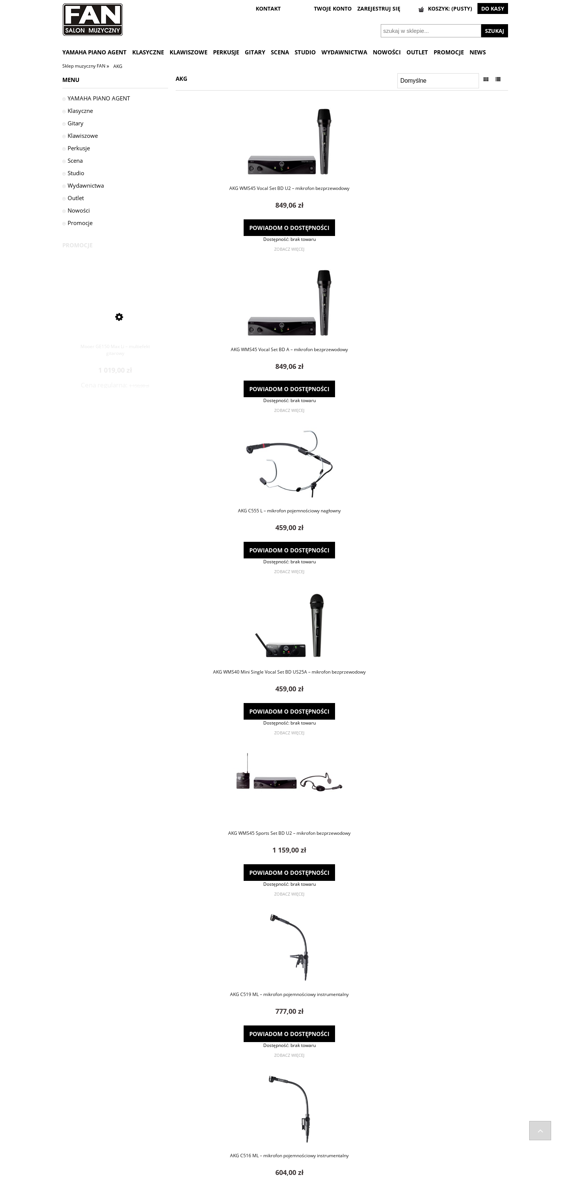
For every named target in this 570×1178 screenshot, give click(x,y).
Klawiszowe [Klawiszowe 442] (83, 135)
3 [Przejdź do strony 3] (345, 1071)
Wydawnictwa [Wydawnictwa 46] (86, 185)
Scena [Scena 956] (75, 160)
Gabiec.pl (303, 1174)
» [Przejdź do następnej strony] (361, 1071)
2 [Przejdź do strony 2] (338, 1071)
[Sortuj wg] (438, 80)
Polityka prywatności (420, 1134)
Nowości (79, 210)
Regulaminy (410, 1124)
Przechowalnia (301, 1134)
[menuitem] (97, 52)
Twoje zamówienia (305, 1115)
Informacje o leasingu (421, 1144)
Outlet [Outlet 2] (76, 198)
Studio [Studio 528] (76, 173)
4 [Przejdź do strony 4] (353, 1071)
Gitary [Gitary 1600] (75, 123)
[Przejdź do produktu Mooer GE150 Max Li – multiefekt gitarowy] (115, 314)
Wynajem (407, 1153)
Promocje (80, 223)
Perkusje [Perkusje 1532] (79, 148)
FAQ (178, 1115)
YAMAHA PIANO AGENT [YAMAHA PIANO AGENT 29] (99, 98)
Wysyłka (71, 1115)
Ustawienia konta (304, 1124)
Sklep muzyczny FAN (84, 66)
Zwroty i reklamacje (84, 1124)
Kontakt (183, 1124)
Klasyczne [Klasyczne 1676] (80, 110)
